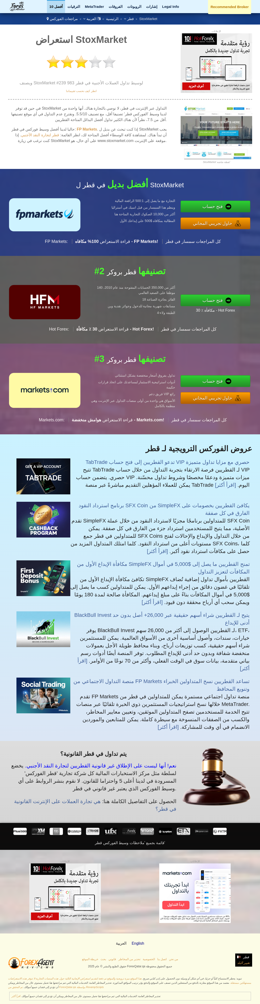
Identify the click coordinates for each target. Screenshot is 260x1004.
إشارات (151, 7)
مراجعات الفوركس (64, 19)
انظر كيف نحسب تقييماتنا (81, 91)
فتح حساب (237, 209)
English (138, 943)
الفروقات (115, 7)
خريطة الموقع (90, 959)
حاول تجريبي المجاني (237, 220)
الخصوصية (149, 959)
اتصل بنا (162, 959)
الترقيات (73, 7)
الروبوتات (134, 7)
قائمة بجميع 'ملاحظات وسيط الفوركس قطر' (130, 843)
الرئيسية (112, 19)
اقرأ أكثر (15, 996)
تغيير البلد (243, 963)
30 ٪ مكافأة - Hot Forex (238, 306)
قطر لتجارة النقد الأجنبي (40, 135)
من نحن (173, 959)
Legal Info (170, 7)
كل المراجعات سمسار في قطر (193, 264)
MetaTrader (94, 7)
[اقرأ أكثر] (225, 485)
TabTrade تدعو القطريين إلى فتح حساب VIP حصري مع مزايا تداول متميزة (168, 462)
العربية (91, 19)
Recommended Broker (229, 7)
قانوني (112, 959)
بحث (103, 959)
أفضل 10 (56, 7)
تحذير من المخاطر (129, 959)
